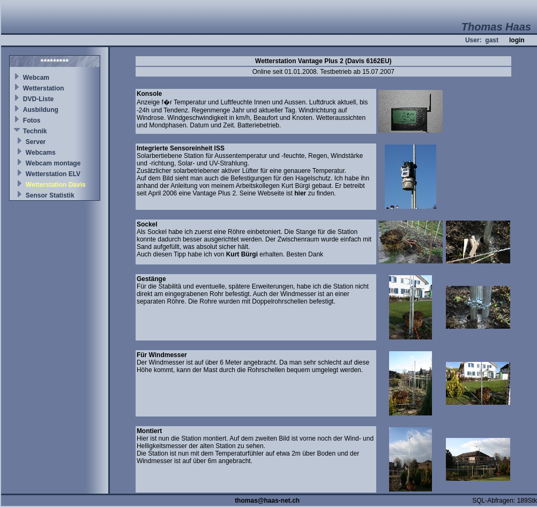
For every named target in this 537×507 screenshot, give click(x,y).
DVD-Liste (38, 99)
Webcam (36, 77)
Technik (35, 131)
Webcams (41, 152)
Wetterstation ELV (53, 174)
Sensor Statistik (50, 195)
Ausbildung (40, 109)
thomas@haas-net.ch (267, 500)
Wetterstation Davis (56, 184)
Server (36, 142)
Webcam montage (53, 163)
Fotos (32, 120)
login (517, 40)
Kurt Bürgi (242, 254)
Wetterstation (43, 88)
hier (300, 193)
